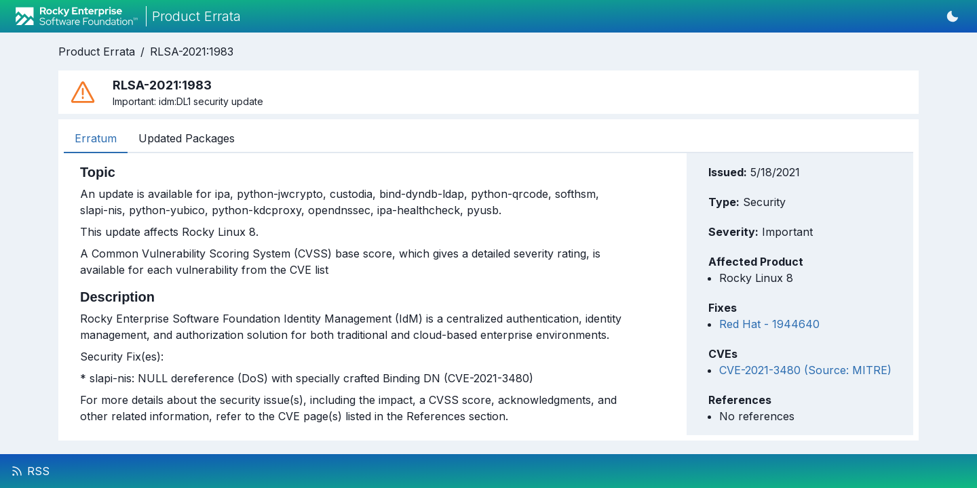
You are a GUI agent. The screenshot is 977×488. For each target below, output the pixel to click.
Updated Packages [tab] (186, 138)
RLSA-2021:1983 (191, 51)
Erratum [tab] (96, 138)
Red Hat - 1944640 (769, 324)
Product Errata (96, 51)
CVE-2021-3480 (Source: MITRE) (805, 370)
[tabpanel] (352, 294)
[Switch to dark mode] (952, 16)
